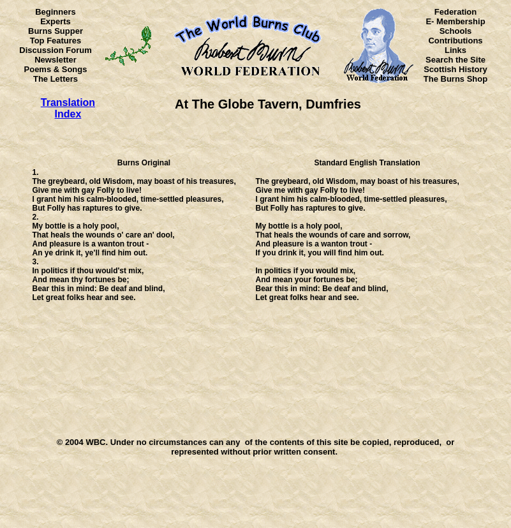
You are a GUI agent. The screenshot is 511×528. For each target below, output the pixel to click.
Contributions (455, 40)
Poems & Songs (55, 69)
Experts (55, 21)
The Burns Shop (455, 79)
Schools (456, 31)
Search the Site (455, 59)
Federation (455, 12)
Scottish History (455, 69)
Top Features (56, 40)
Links (455, 50)
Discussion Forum (55, 50)
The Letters (55, 79)
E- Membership (455, 21)
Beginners (55, 12)
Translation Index (68, 108)
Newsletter (55, 59)
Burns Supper (55, 31)
